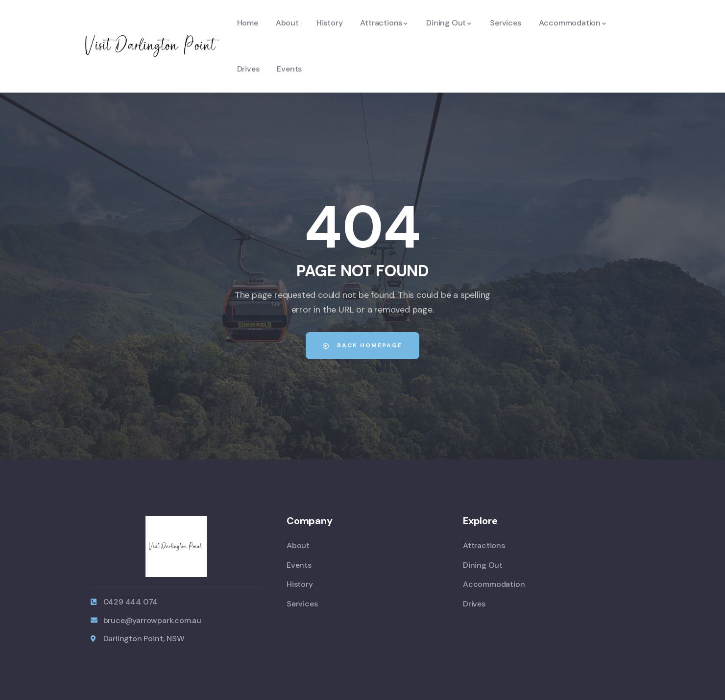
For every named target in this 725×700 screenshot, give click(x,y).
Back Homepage (362, 345)
